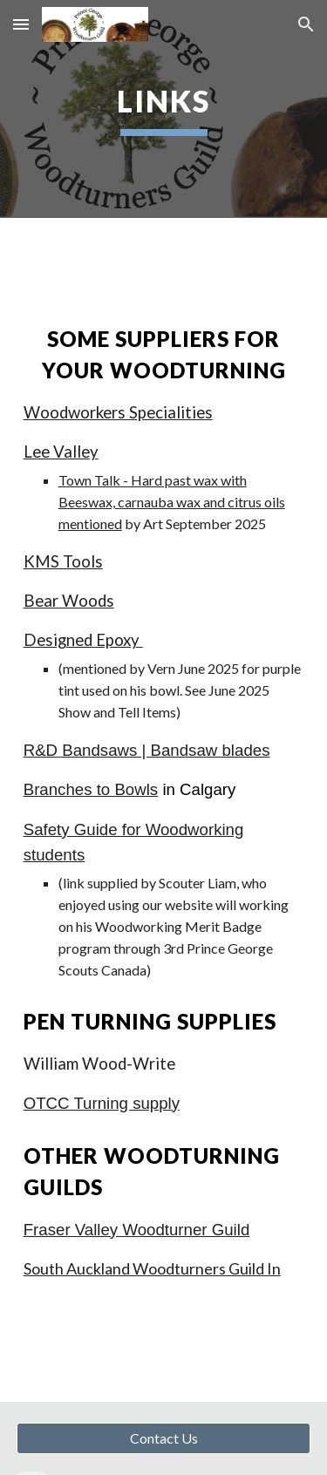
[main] (164, 109)
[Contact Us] (163, 1438)
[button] (21, 24)
